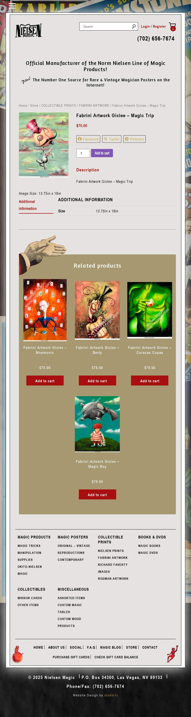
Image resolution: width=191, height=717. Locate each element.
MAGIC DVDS (148, 553)
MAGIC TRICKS (29, 546)
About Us (56, 647)
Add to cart (102, 152)
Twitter (112, 139)
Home (23, 105)
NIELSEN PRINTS (111, 551)
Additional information (28, 205)
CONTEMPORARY (71, 560)
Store (34, 105)
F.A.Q (91, 647)
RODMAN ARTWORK (113, 578)
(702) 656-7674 (156, 38)
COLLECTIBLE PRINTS (58, 105)
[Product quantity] (83, 153)
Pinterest (134, 139)
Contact (150, 647)
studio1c (111, 695)
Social (76, 647)
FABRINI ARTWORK (94, 105)
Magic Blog (110, 647)
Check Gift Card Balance (116, 657)
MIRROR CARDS (30, 598)
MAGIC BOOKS (149, 546)
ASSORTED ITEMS (71, 598)
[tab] (36, 205)
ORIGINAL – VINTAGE (74, 546)
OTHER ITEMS (28, 605)
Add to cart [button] (44, 380)
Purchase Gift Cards (71, 657)
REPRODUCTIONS (71, 553)
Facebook (88, 139)
